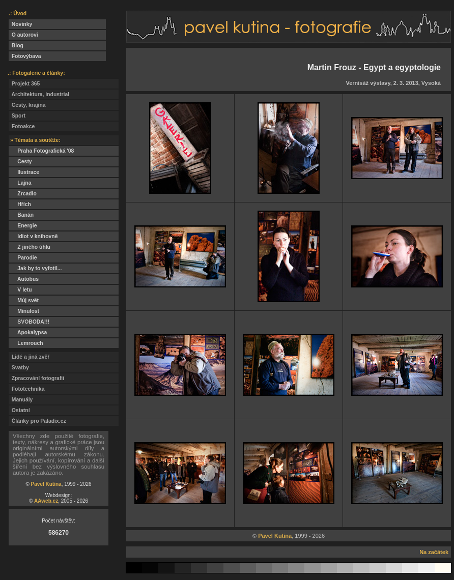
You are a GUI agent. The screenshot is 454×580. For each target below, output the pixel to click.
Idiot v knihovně (33, 236)
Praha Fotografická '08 (41, 151)
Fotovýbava (25, 56)
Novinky (20, 24)
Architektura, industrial (39, 94)
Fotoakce (22, 126)
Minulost (24, 311)
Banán (21, 215)
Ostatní (19, 410)
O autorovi (23, 35)
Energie (23, 225)
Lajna (20, 183)
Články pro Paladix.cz (37, 421)
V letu (20, 290)
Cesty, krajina (27, 105)
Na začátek (433, 552)
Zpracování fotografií (36, 378)
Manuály (21, 399)
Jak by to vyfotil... (35, 268)
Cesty (20, 161)
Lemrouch (26, 343)
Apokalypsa (28, 332)
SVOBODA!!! (29, 322)
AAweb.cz (46, 501)
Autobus (24, 279)
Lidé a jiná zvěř (29, 357)
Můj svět (24, 300)
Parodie (23, 257)
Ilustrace (24, 172)
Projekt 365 (24, 83)
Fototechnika (26, 389)
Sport (17, 116)
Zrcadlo (23, 193)
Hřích (20, 204)
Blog (16, 45)
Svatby (19, 367)
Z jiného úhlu (29, 247)
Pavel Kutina (46, 484)
